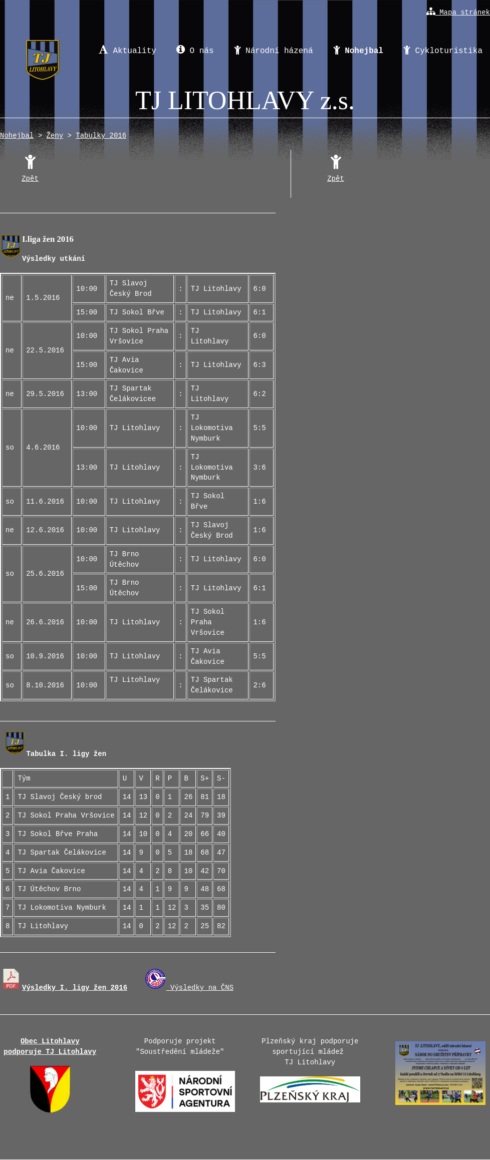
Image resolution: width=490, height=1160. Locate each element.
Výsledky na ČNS (189, 988)
